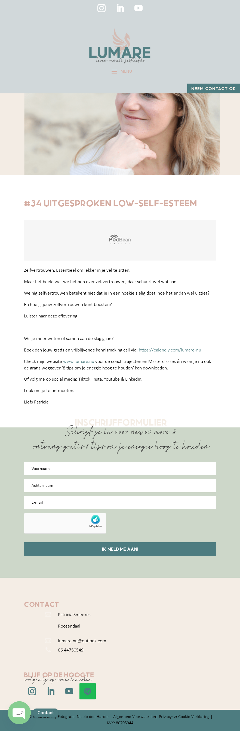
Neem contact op (213, 88)
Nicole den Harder (93, 717)
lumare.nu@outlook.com (82, 641)
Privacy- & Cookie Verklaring (184, 717)
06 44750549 (71, 650)
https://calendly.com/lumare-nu (170, 350)
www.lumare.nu (78, 361)
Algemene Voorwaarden (134, 717)
